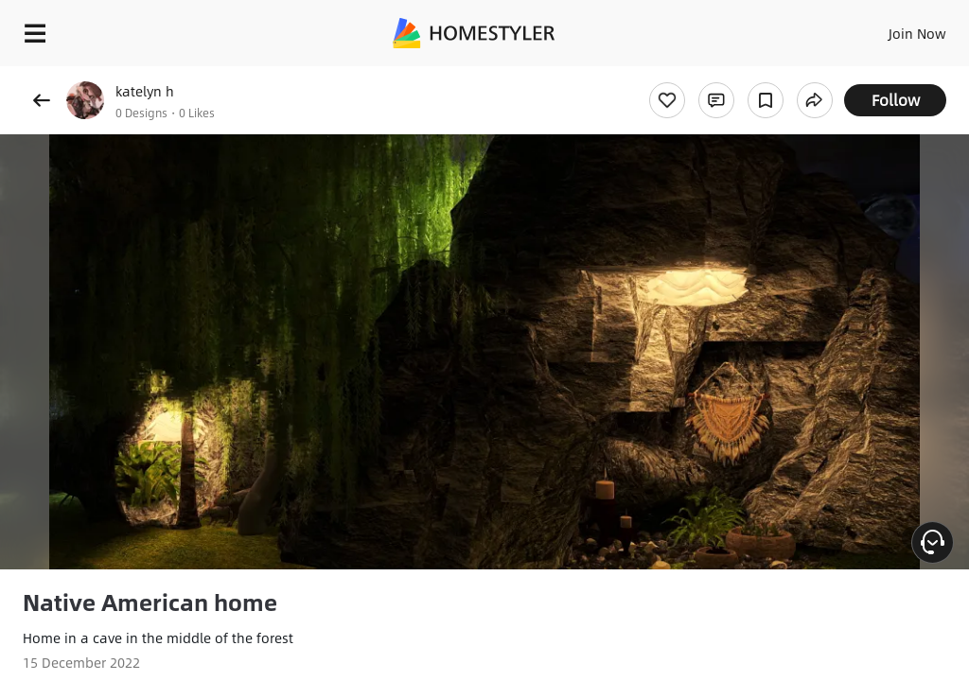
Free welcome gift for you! (727, 75)
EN (892, 28)
